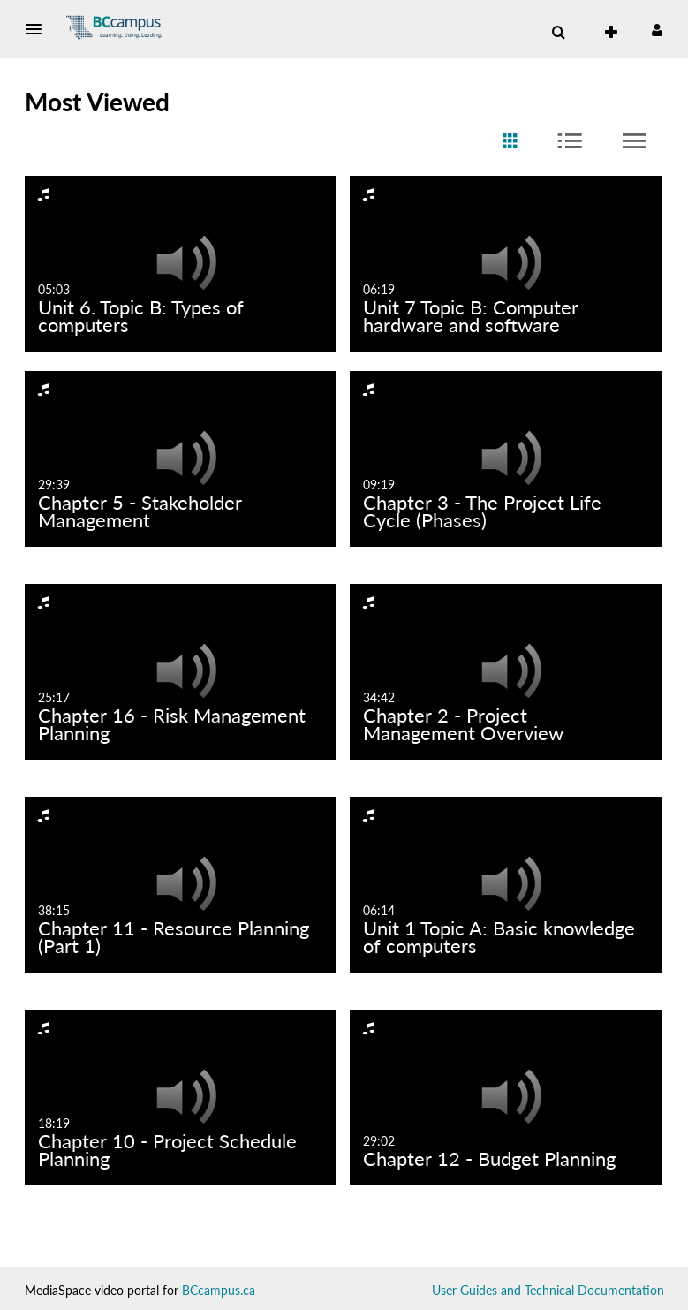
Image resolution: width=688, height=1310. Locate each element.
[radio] (509, 141)
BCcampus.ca (218, 1290)
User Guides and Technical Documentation (548, 1290)
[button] (39, 29)
